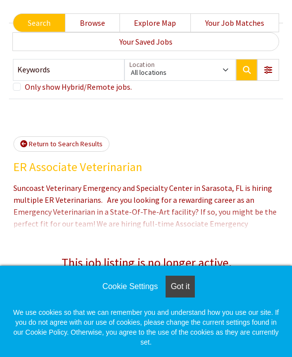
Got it (180, 286)
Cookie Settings (130, 286)
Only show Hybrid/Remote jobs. (78, 87)
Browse (92, 23)
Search (39, 23)
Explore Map (155, 23)
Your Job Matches (234, 23)
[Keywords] (68, 70)
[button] (268, 70)
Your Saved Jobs (146, 42)
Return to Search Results (61, 143)
